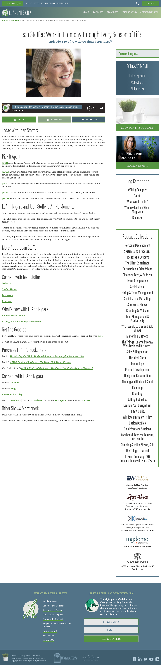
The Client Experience (137, 263)
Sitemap (14, 656)
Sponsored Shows (137, 304)
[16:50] (5, 183)
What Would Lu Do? (137, 201)
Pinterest (7, 301)
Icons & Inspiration (137, 280)
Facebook (16, 400)
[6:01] (5, 162)
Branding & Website (137, 310)
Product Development (137, 369)
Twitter (38, 400)
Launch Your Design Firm (137, 405)
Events (137, 195)
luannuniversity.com (13, 315)
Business (137, 217)
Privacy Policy (25, 656)
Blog (13, 388)
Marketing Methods (137, 336)
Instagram (7, 295)
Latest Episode (137, 75)
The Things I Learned (137, 450)
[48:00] (5, 198)
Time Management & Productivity (137, 318)
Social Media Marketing (137, 298)
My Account (48, 635)
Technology (137, 363)
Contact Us (48, 640)
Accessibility (37, 656)
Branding (137, 393)
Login (150, 3)
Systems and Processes (137, 251)
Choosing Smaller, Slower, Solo (137, 444)
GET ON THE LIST (88, 119)
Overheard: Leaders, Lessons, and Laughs (137, 436)
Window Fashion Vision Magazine (137, 209)
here (100, 335)
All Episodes (137, 88)
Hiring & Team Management (137, 292)
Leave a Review (137, 165)
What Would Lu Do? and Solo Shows (137, 328)
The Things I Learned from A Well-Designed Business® (137, 344)
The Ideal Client (137, 357)
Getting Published (137, 399)
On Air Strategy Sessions (137, 429)
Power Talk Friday (12, 394)
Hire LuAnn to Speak (53, 614)
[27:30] (5, 192)
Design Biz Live (137, 423)
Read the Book (50, 601)
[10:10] (5, 171)
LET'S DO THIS (111, 638)
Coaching (137, 387)
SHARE (21, 119)
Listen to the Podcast (53, 605)
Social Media (137, 286)
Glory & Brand (40, 658)
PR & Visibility (137, 411)
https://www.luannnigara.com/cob (21, 321)
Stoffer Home (9, 289)
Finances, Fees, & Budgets (137, 275)
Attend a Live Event (52, 610)
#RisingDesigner (137, 189)
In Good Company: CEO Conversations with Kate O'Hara (137, 458)
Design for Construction (137, 375)
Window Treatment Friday (137, 417)
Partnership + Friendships (137, 269)
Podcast (15, 20)
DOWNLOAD (56, 119)
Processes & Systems (137, 257)
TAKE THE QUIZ (12, 3)
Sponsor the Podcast (137, 127)
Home (5, 20)
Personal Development (137, 245)
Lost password (50, 631)
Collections (137, 82)
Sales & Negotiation (137, 351)
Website (6, 283)
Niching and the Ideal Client (137, 381)
